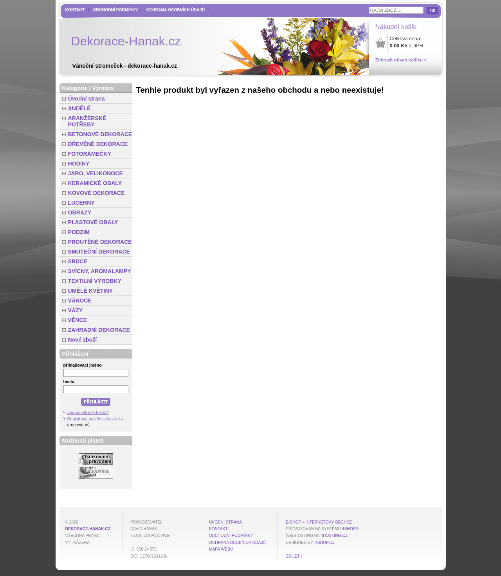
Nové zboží (82, 340)
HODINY (79, 163)
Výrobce (103, 88)
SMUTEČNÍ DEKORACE (99, 251)
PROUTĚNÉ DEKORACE (100, 242)
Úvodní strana (86, 98)
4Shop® (350, 529)
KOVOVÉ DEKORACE (96, 193)
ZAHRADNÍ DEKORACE (99, 330)
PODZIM (79, 232)
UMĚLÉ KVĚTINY (90, 291)
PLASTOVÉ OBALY (93, 222)
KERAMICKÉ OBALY (95, 183)
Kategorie (75, 88)
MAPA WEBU (221, 549)
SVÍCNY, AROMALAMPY (99, 271)
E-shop (293, 522)
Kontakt (75, 10)
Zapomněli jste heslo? (88, 412)
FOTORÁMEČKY (89, 154)
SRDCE (77, 261)
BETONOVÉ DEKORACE (100, 134)
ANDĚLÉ (79, 108)
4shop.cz (325, 542)
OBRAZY (80, 212)
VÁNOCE (80, 300)
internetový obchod (328, 522)
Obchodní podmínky (115, 10)
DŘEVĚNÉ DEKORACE (98, 144)
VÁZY (75, 310)
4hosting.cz (334, 535)
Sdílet (293, 556)
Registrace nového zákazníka (95, 418)
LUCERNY (81, 203)
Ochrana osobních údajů (175, 10)
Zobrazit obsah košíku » (401, 60)
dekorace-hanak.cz (87, 529)
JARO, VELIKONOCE (95, 173)
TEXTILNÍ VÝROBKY (95, 281)
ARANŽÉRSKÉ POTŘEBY (87, 121)
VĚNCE (77, 320)
